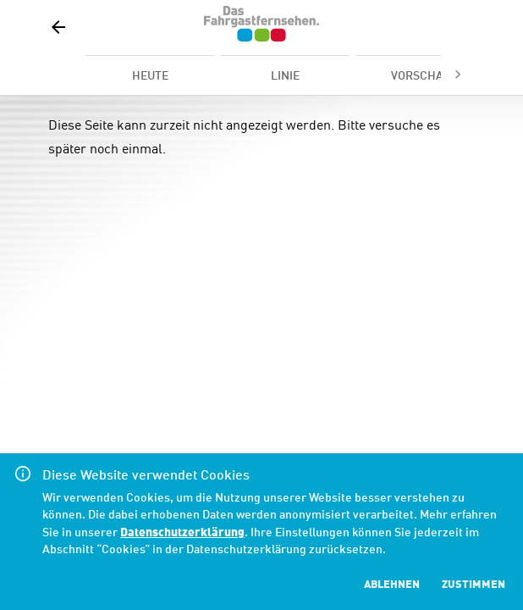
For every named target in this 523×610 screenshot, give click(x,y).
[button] (58, 27)
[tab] (149, 74)
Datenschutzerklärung (182, 530)
